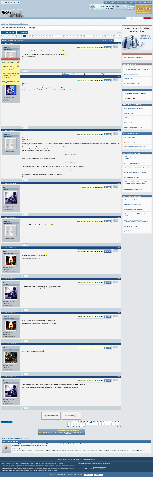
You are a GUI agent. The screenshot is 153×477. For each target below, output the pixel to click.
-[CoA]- (5, 187)
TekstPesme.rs (106, 463)
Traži (144, 2)
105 (111, 36)
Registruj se (119, 2)
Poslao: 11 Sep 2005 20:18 (10, 130)
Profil (26, 70)
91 (64, 36)
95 (77, 36)
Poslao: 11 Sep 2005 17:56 (10, 43)
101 (96, 36)
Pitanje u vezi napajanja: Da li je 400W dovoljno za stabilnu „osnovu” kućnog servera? (136, 183)
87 (52, 36)
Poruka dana (129, 78)
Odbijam (98, 475)
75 (15, 36)
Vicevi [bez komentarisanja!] (133, 204)
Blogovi (125, 2)
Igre (7, 23)
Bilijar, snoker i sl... (130, 118)
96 (80, 36)
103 (104, 36)
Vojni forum (91, 463)
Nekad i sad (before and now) (133, 209)
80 (30, 36)
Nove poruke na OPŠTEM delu (132, 196)
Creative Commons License (99, 467)
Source (5, 251)
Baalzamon (6, 47)
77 (21, 36)
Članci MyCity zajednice (89, 459)
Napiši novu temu (10, 32)
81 (33, 36)
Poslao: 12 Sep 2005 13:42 (10, 312)
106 (115, 36)
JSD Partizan (129, 231)
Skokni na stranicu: (108, 40)
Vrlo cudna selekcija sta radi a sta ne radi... (137, 168)
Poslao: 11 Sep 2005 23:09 (10, 217)
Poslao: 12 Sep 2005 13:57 (10, 343)
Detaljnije (82, 443)
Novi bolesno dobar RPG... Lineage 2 (18, 23)
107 (119, 36)
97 (83, 36)
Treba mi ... (8, 62)
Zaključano (23, 32)
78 (24, 36)
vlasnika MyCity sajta (53, 470)
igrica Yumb (128, 122)
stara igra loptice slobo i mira (133, 127)
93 (70, 36)
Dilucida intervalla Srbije (132, 200)
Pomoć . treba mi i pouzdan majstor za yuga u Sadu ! (9, 75)
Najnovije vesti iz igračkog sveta (134, 57)
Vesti (86, 463)
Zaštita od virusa (98, 463)
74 (12, 36)
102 (100, 36)
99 (89, 36)
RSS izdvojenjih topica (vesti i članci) (135, 146)
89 (58, 36)
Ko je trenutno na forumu (11, 441)
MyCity (106, 2)
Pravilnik (131, 2)
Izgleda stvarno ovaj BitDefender (8, 82)
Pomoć (149, 2)
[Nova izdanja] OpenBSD (132, 177)
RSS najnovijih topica (131, 137)
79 (27, 36)
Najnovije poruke (62, 459)
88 (55, 36)
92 (67, 36)
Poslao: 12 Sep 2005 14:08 (10, 376)
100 (93, 36)
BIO (4, 348)
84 (43, 36)
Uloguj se (112, 2)
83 (40, 36)
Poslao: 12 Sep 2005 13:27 (10, 278)
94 (74, 36)
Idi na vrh (119, 426)
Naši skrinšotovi (129, 113)
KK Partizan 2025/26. (131, 226)
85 (46, 36)
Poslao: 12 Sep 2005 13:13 (10, 247)
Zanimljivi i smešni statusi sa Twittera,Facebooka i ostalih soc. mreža (136, 68)
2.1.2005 (119, 32)
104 (108, 36)
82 (36, 36)
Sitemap (70, 459)
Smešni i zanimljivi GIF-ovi (132, 83)
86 (49, 36)
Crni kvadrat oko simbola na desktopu (136, 172)
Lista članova (138, 2)
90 (61, 36)
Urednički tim (77, 459)
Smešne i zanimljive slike (132, 74)
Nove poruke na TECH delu (131, 153)
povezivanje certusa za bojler (133, 189)
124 (2, 38)
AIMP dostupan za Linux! (132, 163)
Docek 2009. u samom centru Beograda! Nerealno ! (9, 68)
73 (9, 36)
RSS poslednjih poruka (131, 142)
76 (18, 36)
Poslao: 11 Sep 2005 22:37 (10, 183)
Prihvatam (88, 475)
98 (86, 36)
